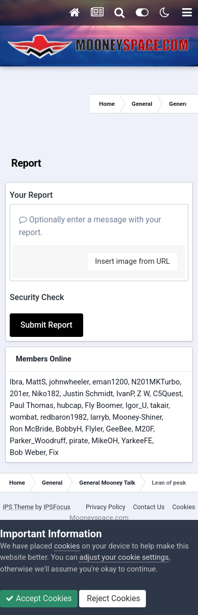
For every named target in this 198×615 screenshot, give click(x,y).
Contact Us (149, 507)
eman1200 (110, 381)
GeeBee (119, 429)
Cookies (183, 507)
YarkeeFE (137, 440)
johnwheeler (69, 381)
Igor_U (136, 405)
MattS (35, 381)
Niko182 (46, 393)
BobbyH (69, 429)
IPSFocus (56, 507)
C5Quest (167, 393)
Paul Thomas (32, 405)
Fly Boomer (103, 405)
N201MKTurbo (155, 381)
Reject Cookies (112, 598)
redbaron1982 (63, 417)
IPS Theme (18, 507)
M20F (144, 429)
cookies (67, 546)
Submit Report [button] (46, 325)
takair (159, 405)
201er (19, 393)
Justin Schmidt (88, 393)
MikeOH (104, 440)
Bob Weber (27, 452)
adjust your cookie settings (123, 557)
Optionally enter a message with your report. (90, 226)
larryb (99, 417)
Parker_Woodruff (38, 440)
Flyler (94, 429)
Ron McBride (31, 429)
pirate (78, 440)
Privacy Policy (106, 507)
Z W (143, 393)
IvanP (125, 393)
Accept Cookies (39, 598)
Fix (54, 452)
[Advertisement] (45, 103)
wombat (23, 417)
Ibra (16, 381)
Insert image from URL (132, 261)
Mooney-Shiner (137, 417)
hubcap (69, 405)
